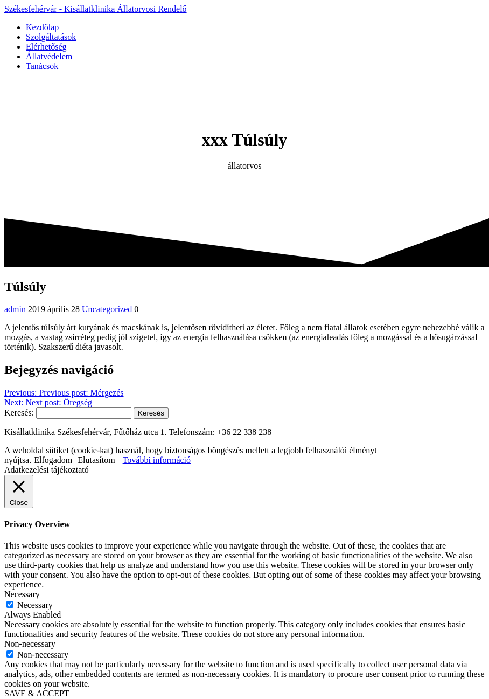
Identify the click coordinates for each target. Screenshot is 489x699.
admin (15, 309)
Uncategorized (107, 309)
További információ (157, 460)
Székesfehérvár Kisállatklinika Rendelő (95, 8)
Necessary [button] (22, 594)
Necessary (35, 605)
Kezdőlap (42, 27)
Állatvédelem (49, 56)
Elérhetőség (46, 46)
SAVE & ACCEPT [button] (36, 693)
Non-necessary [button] (29, 643)
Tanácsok (42, 66)
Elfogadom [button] (53, 460)
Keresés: (19, 412)
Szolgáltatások (51, 36)
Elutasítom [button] (96, 460)
